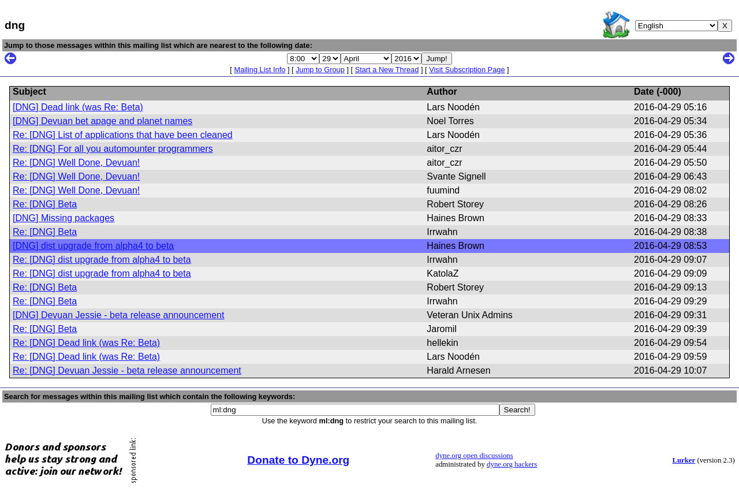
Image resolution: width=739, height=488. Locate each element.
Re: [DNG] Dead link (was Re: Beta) (86, 343)
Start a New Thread (387, 69)
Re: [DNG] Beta (45, 204)
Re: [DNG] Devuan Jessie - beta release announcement (127, 370)
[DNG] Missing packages (63, 218)
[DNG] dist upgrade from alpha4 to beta (93, 246)
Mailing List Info (259, 69)
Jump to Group (320, 69)
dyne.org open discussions (474, 456)
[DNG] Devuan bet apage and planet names (102, 121)
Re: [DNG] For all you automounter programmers (113, 149)
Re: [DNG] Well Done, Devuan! (76, 162)
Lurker (683, 460)
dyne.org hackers (512, 464)
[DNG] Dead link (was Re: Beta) (78, 107)
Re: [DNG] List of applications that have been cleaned (123, 135)
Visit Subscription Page (467, 69)
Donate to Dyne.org (298, 460)
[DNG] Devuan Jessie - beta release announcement (118, 315)
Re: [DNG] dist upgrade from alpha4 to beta (102, 260)
